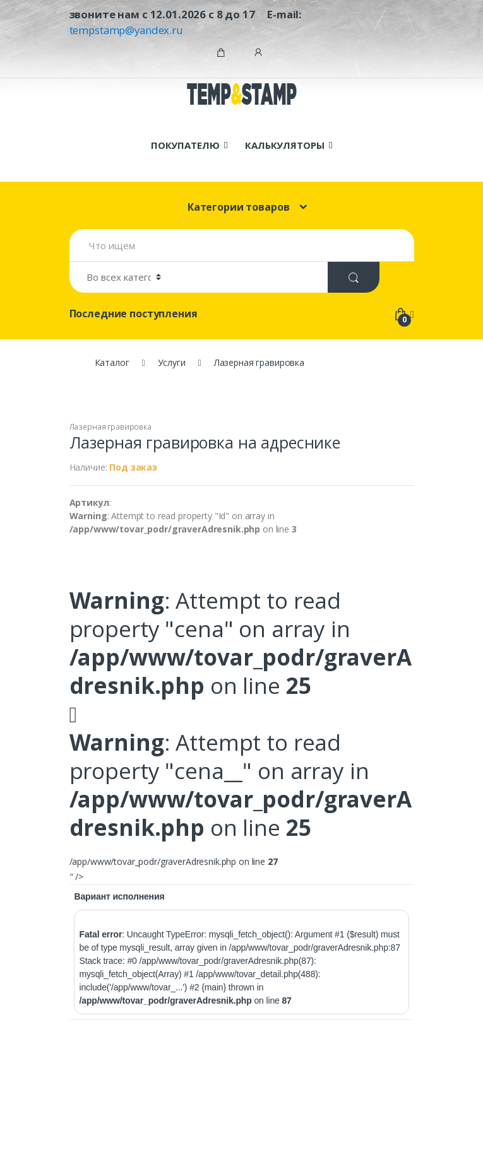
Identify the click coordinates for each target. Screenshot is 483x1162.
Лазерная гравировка (110, 426)
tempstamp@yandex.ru (126, 30)
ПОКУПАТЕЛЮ (185, 145)
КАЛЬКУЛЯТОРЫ (284, 145)
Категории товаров (239, 207)
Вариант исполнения (119, 896)
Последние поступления (133, 313)
